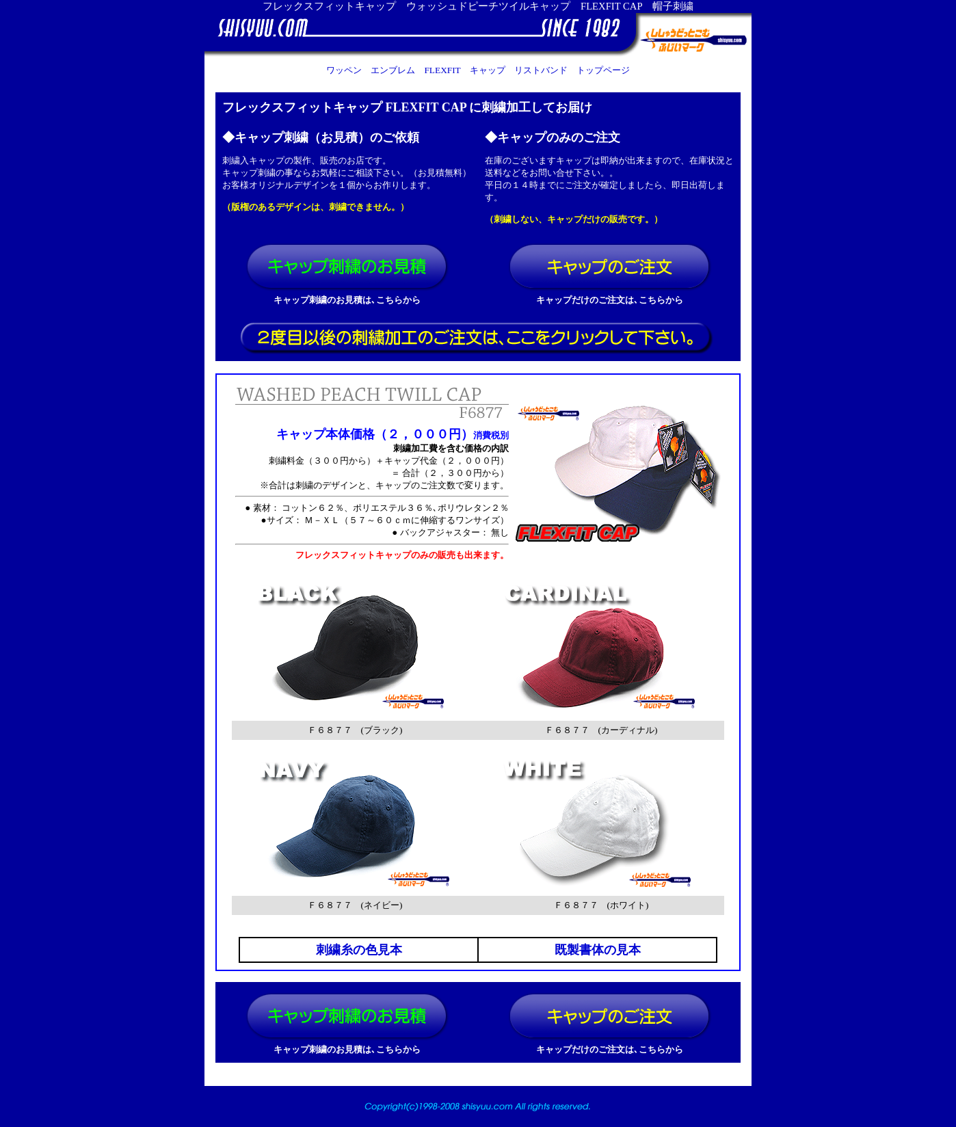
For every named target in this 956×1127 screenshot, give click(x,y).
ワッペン (344, 70)
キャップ (487, 70)
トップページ (603, 70)
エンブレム (393, 70)
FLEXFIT (442, 70)
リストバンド (541, 70)
